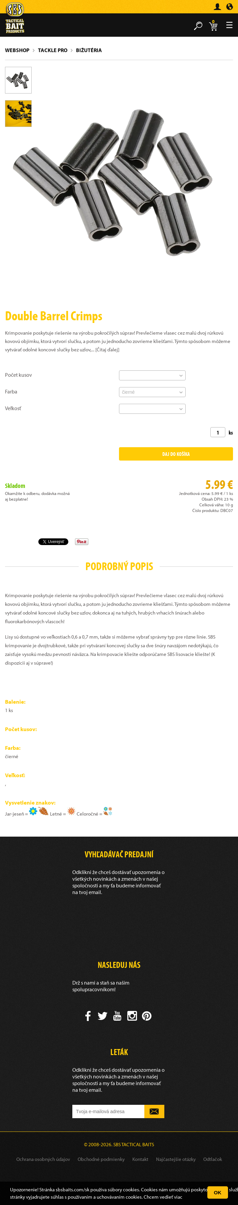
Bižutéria (89, 50)
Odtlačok (212, 1159)
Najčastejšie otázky (176, 1159)
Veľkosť (13, 408)
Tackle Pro (52, 50)
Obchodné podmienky (101, 1159)
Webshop (17, 50)
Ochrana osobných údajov (43, 1159)
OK (218, 1192)
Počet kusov (18, 374)
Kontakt (140, 1159)
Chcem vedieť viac (163, 1197)
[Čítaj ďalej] (107, 349)
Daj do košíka (176, 454)
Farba (11, 391)
